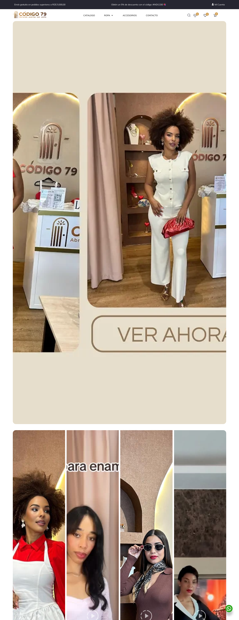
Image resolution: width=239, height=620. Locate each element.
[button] (109, 15)
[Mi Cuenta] (218, 4)
